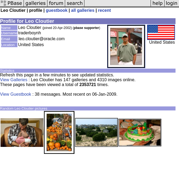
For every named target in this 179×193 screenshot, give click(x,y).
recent (104, 10)
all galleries (82, 10)
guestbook (57, 10)
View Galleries (13, 79)
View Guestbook (15, 94)
